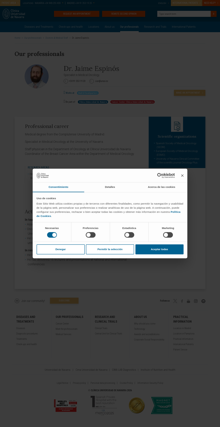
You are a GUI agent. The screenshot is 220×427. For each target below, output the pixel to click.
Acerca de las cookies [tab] (161, 186)
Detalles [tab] (110, 186)
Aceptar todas (159, 249)
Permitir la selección (110, 249)
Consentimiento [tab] (58, 186)
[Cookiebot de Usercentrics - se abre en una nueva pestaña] (160, 175)
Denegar (60, 249)
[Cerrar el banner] (182, 175)
